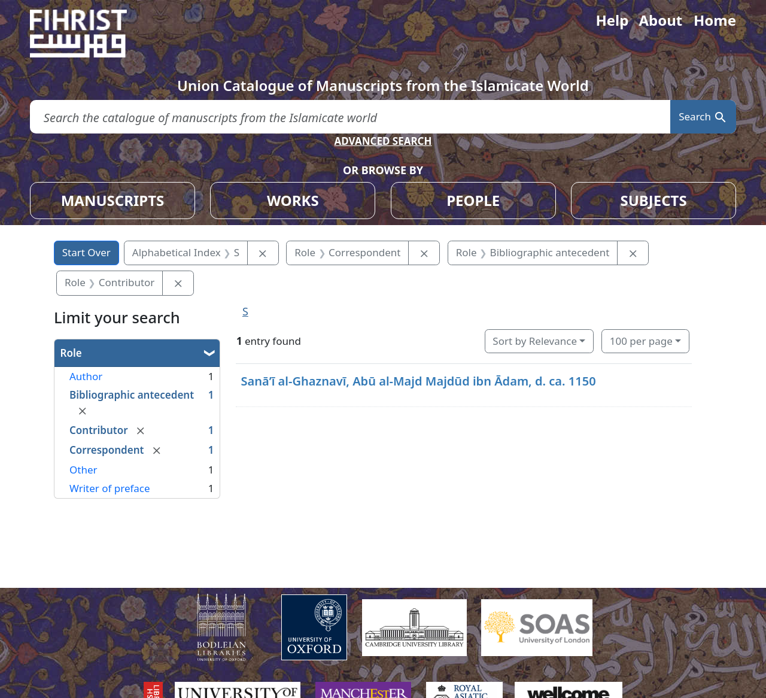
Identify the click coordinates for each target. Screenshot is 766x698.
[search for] (350, 117)
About (660, 20)
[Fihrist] (90, 33)
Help (611, 20)
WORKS (293, 200)
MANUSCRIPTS (113, 200)
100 (641, 341)
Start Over (86, 252)
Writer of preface (109, 488)
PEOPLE (473, 200)
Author (85, 376)
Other (83, 470)
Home (715, 20)
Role (71, 353)
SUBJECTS (653, 200)
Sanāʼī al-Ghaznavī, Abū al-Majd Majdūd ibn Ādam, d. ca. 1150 (418, 381)
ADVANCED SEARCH (382, 141)
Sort (535, 341)
